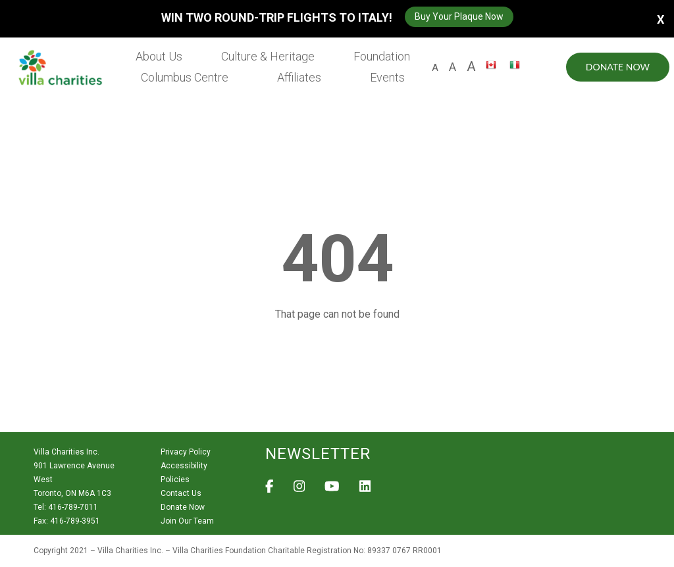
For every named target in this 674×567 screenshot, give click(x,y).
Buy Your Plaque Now (459, 16)
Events (387, 77)
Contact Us (181, 493)
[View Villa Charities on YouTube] (332, 490)
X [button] (660, 19)
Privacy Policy (186, 451)
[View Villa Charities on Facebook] (269, 490)
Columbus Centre (184, 77)
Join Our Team (187, 521)
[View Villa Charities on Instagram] (299, 490)
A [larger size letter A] (471, 66)
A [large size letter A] (452, 67)
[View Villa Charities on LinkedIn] (365, 490)
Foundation (381, 56)
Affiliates (299, 77)
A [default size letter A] (435, 68)
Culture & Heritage (268, 56)
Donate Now (618, 66)
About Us (159, 56)
